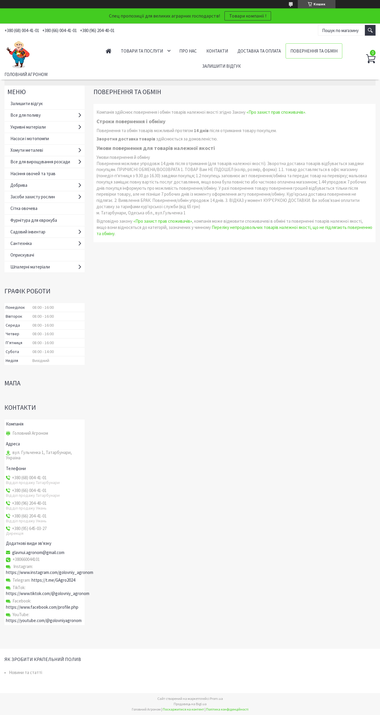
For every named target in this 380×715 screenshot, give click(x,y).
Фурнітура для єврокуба (33, 220)
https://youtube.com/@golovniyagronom (44, 620)
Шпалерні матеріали (30, 267)
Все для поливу (25, 115)
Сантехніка (21, 243)
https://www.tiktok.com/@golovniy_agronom (47, 593)
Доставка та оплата (259, 51)
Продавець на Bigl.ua (190, 704)
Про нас (188, 51)
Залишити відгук (221, 66)
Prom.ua (216, 698)
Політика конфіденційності (227, 709)
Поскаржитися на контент (183, 709)
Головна (108, 51)
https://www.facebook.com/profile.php (42, 607)
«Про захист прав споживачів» (275, 112)
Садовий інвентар (27, 232)
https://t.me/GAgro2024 (53, 580)
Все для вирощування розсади (40, 161)
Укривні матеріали (28, 127)
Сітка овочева (23, 208)
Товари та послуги (142, 51)
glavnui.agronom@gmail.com (38, 552)
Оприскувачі (22, 255)
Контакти (217, 51)
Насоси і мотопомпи (29, 138)
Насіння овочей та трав (33, 173)
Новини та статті (25, 672)
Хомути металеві (26, 150)
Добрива (18, 185)
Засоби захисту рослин (32, 197)
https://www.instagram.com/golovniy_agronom (49, 572)
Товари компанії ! (247, 16)
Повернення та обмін (314, 51)
